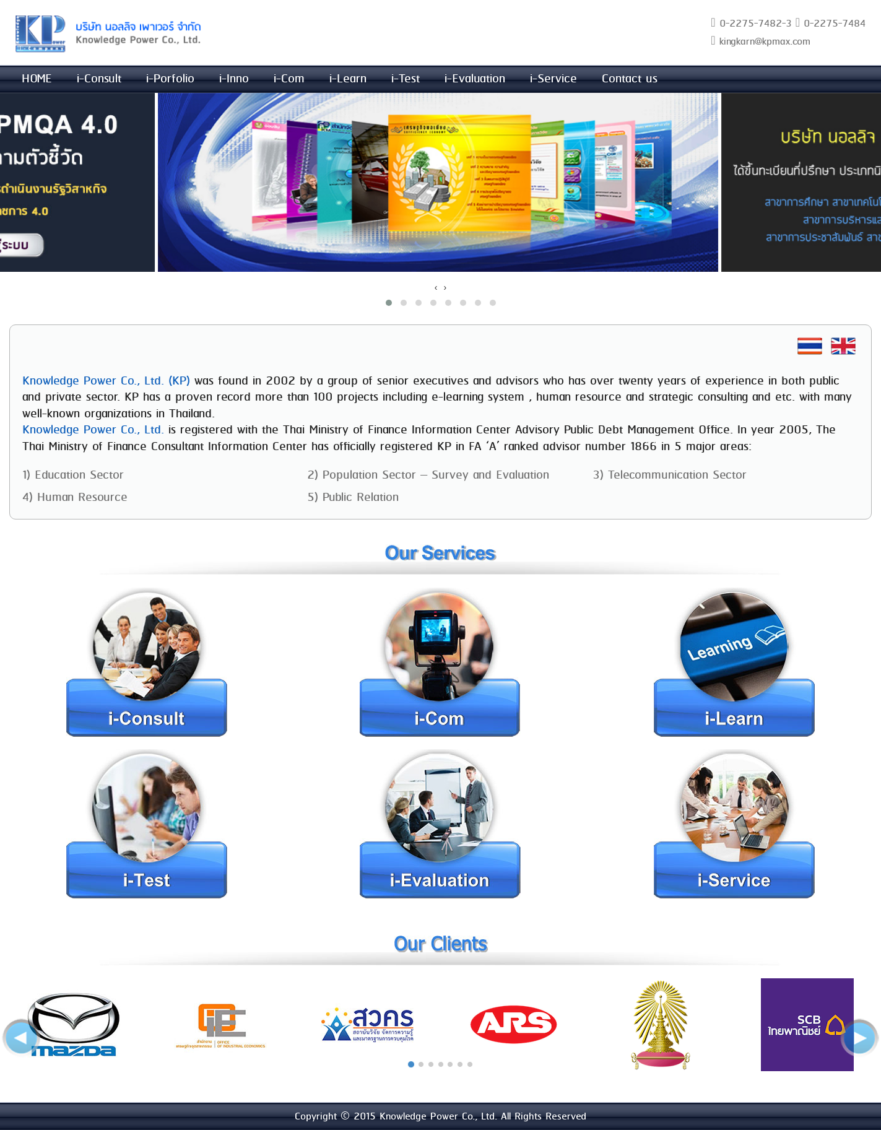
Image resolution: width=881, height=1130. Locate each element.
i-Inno (234, 79)
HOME (37, 79)
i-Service (553, 79)
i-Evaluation (475, 79)
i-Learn (348, 79)
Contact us (629, 79)
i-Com (289, 79)
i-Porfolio (170, 79)
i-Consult (99, 79)
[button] (388, 303)
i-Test (405, 79)
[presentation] (436, 287)
